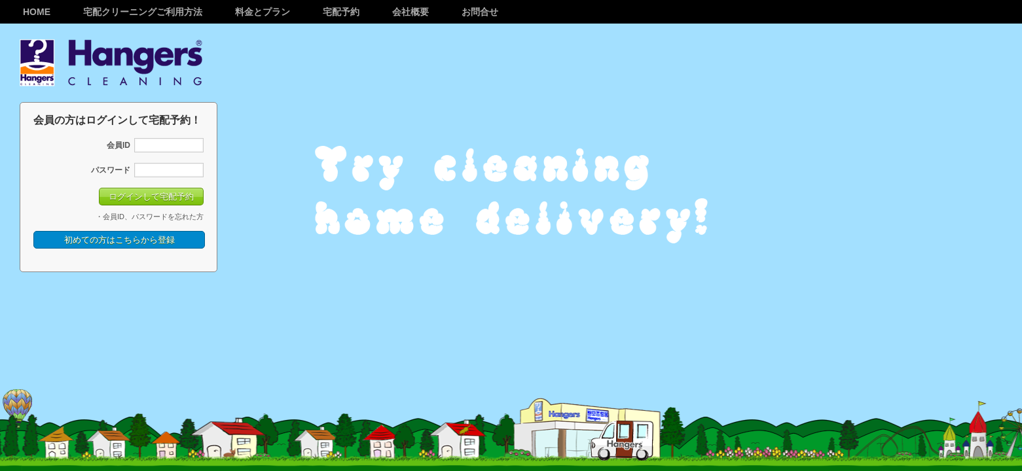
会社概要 (410, 12)
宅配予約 (341, 12)
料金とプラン (262, 12)
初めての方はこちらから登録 (119, 240)
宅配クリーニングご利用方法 (142, 12)
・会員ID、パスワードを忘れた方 (150, 216)
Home (36, 12)
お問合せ (480, 12)
